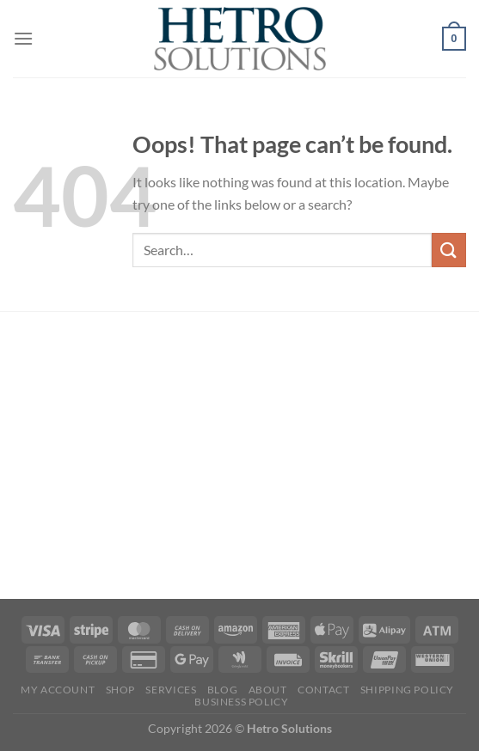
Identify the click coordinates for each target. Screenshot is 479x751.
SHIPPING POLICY (407, 689)
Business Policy (241, 701)
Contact (323, 689)
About (268, 689)
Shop (120, 689)
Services (170, 689)
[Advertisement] (239, 458)
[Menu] (23, 38)
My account (58, 689)
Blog (222, 689)
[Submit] (449, 249)
